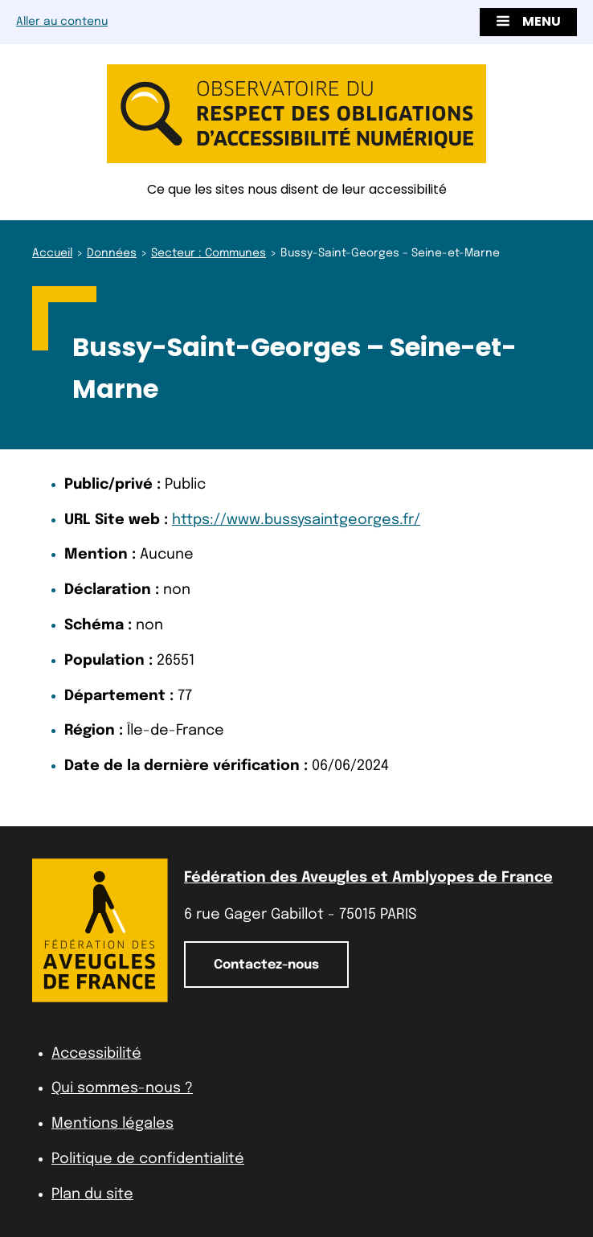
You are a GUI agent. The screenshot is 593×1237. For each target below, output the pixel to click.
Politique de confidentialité (147, 1159)
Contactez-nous (266, 965)
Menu (528, 21)
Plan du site (92, 1194)
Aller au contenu (62, 21)
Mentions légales (112, 1123)
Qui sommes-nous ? (122, 1088)
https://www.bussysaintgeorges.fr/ (296, 520)
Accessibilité (96, 1054)
